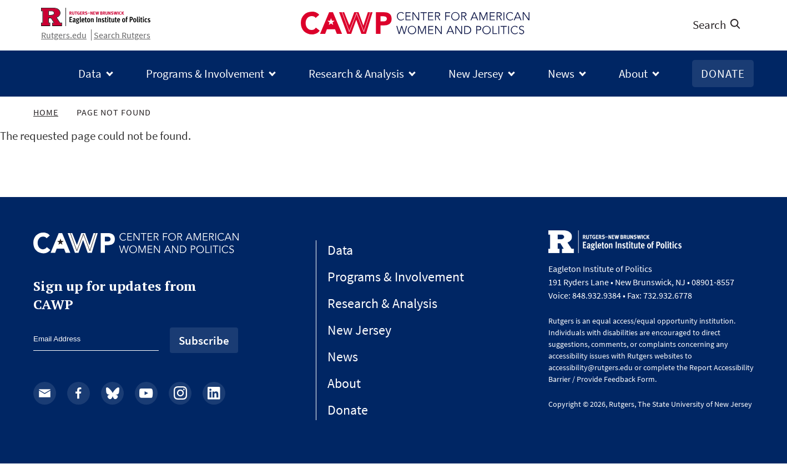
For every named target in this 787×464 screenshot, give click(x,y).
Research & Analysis (356, 73)
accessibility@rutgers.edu (590, 367)
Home (45, 112)
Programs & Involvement (205, 73)
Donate (723, 73)
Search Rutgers (122, 35)
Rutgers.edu (64, 35)
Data (90, 73)
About (633, 73)
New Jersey (475, 73)
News (561, 73)
